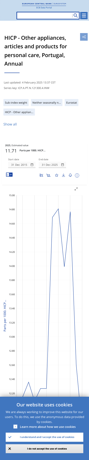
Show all (10, 124)
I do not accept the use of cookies (47, 448)
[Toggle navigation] (84, 15)
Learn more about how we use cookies (48, 427)
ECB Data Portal (44, 7)
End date (44, 159)
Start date (13, 159)
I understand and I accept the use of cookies (47, 437)
